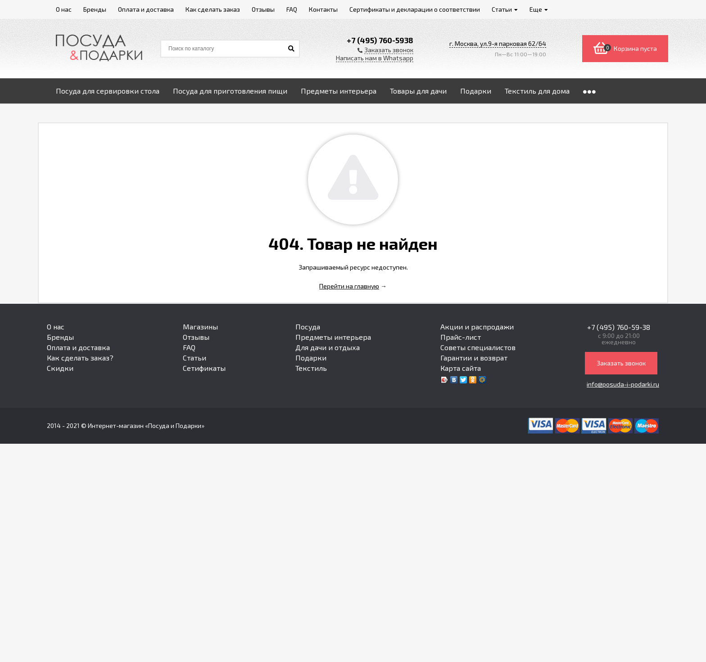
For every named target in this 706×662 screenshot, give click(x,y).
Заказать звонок (621, 363)
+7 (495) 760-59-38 (618, 327)
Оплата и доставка (78, 347)
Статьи (194, 357)
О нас (55, 326)
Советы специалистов (478, 347)
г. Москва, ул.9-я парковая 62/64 (497, 43)
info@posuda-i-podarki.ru (623, 384)
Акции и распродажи (477, 326)
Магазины (200, 326)
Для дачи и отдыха (327, 347)
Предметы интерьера (333, 337)
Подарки (310, 357)
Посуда (307, 326)
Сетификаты (204, 368)
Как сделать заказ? (80, 357)
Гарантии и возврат (473, 357)
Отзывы (196, 337)
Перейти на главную (349, 286)
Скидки (60, 368)
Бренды (60, 337)
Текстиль (311, 368)
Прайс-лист (460, 337)
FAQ (189, 347)
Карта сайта (460, 368)
